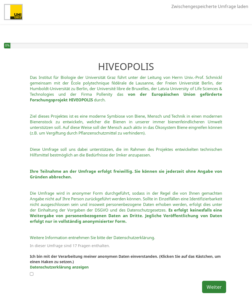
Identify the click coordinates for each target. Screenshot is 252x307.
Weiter (214, 287)
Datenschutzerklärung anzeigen (59, 267)
